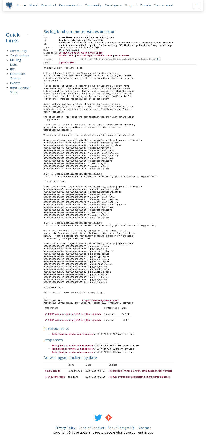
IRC (12, 69)
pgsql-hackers (66, 62)
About (33, 5)
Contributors (19, 55)
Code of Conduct (91, 428)
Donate (145, 5)
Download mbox (103, 55)
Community (93, 5)
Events (15, 83)
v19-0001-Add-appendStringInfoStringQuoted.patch (73, 320)
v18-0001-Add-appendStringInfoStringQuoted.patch (73, 314)
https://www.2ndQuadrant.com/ (100, 300)
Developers (113, 5)
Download (48, 5)
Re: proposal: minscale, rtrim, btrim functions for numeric (140, 371)
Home (21, 5)
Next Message (52, 371)
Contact (145, 428)
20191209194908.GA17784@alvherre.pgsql (81, 53)
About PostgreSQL (121, 428)
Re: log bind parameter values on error (73, 334)
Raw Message (84, 55)
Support (131, 5)
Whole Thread (66, 55)
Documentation (70, 5)
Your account (163, 5)
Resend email (122, 55)
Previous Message (55, 377)
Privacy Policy (65, 428)
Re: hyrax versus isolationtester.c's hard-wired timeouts (139, 377)
